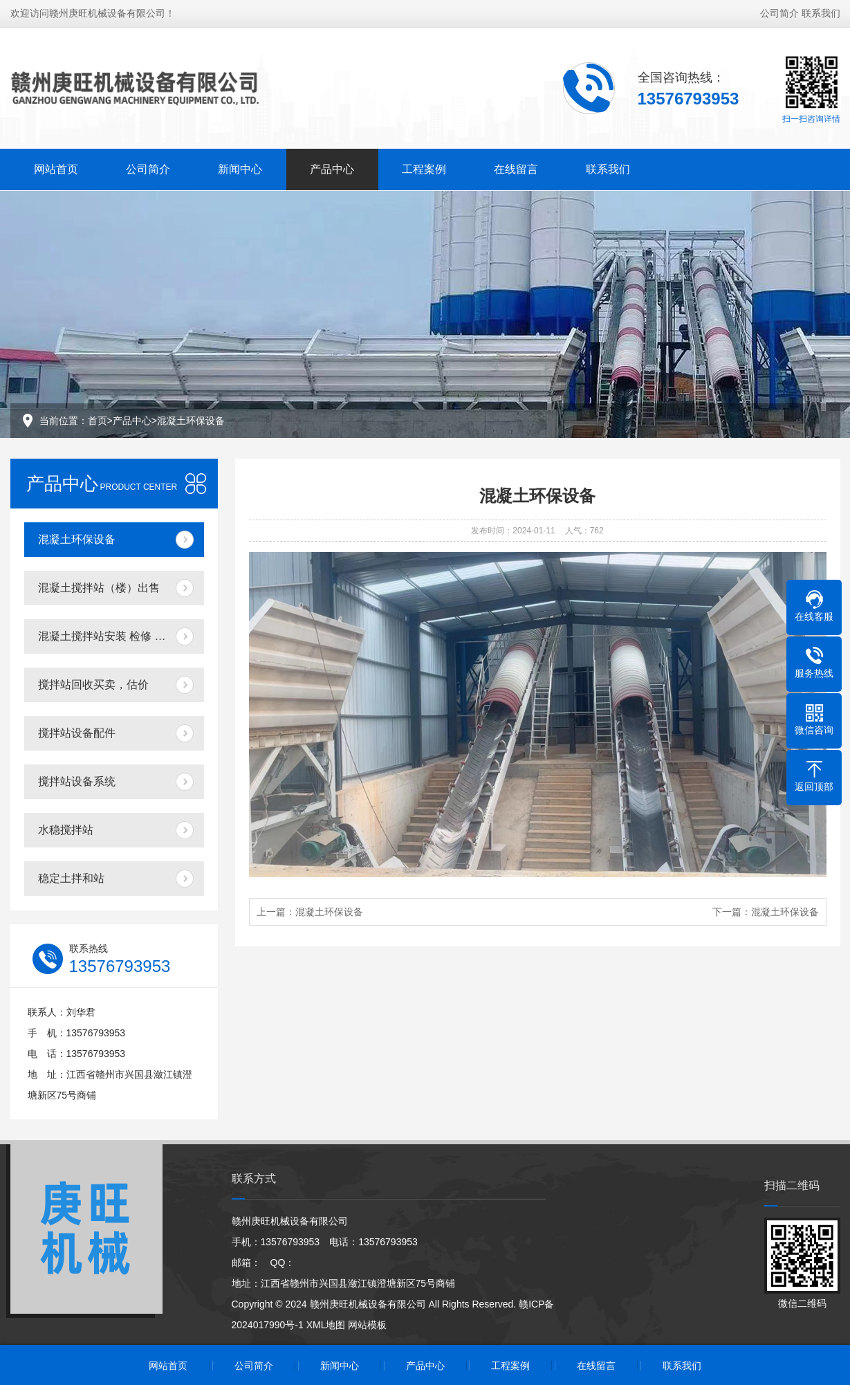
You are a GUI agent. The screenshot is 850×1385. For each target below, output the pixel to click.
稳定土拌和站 (71, 878)
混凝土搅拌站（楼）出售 (99, 588)
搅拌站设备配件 (77, 733)
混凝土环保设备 (191, 420)
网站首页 (56, 168)
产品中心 (332, 168)
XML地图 (326, 1324)
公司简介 (779, 11)
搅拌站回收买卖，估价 (93, 684)
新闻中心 (240, 168)
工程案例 (424, 168)
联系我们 (821, 11)
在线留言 (516, 168)
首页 (97, 420)
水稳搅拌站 (65, 830)
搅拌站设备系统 (77, 781)
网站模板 (367, 1324)
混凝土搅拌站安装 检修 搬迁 (107, 636)
